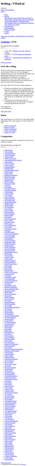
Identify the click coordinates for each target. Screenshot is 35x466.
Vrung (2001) (15, 25)
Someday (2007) (17, 21)
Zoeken (6, 33)
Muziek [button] (6, 16)
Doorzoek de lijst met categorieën (11, 145)
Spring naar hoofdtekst (7, 10)
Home (6, 15)
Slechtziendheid (9, 28)
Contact (6, 31)
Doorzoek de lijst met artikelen (10, 46)
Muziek (6, 18)
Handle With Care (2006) (16, 23)
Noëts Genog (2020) (15, 18)
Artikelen (5, 42)
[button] (6, 62)
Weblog (9, 30)
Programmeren (8, 26)
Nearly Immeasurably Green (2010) (19, 20)
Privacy (23, 464)
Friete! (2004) (28, 23)
